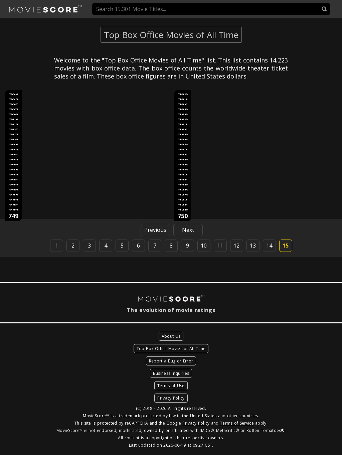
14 (269, 245)
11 (220, 245)
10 (204, 245)
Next (188, 230)
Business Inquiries (171, 373)
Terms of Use (171, 386)
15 (286, 245)
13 (253, 245)
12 (236, 245)
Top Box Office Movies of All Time (171, 348)
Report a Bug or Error (171, 361)
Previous (155, 230)
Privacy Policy (170, 398)
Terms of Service (237, 423)
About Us (171, 336)
